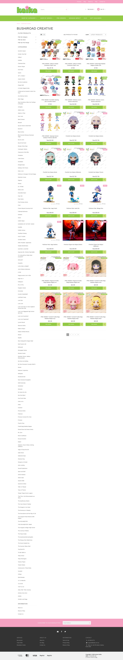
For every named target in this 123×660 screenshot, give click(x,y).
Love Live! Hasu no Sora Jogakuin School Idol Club (26, 307)
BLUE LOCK (21, 139)
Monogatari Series (22, 350)
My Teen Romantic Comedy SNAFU (26, 364)
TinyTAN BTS (21, 549)
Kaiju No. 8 (20, 278)
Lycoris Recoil (21, 322)
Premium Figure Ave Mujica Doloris (73, 244)
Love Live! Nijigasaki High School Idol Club (26, 312)
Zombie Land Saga (22, 599)
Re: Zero (20, 432)
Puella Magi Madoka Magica (25, 426)
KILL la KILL (21, 284)
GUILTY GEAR (21, 236)
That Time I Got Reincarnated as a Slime (26, 497)
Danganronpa (21, 164)
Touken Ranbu (21, 565)
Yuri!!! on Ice (21, 586)
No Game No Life (22, 392)
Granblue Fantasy (22, 233)
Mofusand (20, 347)
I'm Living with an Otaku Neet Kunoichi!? (25, 256)
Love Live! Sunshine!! (23, 316)
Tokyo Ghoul (21, 555)
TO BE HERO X (22, 552)
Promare (20, 420)
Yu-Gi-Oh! (20, 583)
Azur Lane (20, 116)
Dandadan (20, 161)
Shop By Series (46, 18)
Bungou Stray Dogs (22, 146)
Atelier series (21, 110)
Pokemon (20, 414)
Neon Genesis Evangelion (24, 379)
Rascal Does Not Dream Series (25, 429)
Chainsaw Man (21, 63)
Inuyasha (20, 263)
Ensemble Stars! (22, 193)
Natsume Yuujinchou (23, 370)
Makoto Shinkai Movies (23, 331)
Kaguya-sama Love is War (24, 275)
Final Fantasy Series (23, 202)
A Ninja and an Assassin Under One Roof (26, 92)
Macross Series (21, 325)
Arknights (20, 107)
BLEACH (20, 128)
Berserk (20, 122)
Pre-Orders (61, 18)
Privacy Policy (66, 642)
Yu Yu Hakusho (21, 580)
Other (19, 404)
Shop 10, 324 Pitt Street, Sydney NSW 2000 (95, 645)
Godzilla (20, 227)
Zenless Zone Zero (22, 593)
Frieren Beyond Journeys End (25, 208)
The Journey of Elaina (23, 530)
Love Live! (20, 303)
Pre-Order (48, 71)
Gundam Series (22, 239)
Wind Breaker (21, 577)
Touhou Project (21, 562)
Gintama (20, 214)
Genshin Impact (75, 18)
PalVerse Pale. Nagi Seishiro (50, 244)
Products (79, 1)
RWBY (19, 442)
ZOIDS (19, 596)
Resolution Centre (21, 645)
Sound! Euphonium (22, 468)
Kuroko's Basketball (23, 294)
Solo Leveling (21, 465)
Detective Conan (22, 177)
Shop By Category (29, 18)
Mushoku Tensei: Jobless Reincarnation (24, 357)
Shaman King (21, 459)
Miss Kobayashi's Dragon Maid (25, 341)
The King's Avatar (22, 534)
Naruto (19, 367)
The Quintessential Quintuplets (25, 537)
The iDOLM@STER (23, 521)
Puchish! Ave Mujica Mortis (50, 172)
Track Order (20, 642)
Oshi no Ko (20, 401)
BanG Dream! (21, 119)
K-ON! (19, 272)
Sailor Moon (21, 452)
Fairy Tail (20, 196)
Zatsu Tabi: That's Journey (24, 589)
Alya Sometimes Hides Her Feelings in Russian (27, 103)
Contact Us (102, 1)
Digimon (20, 180)
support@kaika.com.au (92, 642)
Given (19, 217)
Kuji (85, 18)
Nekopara (20, 373)
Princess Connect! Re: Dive (24, 417)
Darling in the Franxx (23, 167)
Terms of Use (66, 640)
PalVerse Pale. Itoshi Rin (73, 208)
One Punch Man (22, 398)
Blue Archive (21, 132)
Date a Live (21, 171)
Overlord (20, 407)
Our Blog (42, 642)
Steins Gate (21, 477)
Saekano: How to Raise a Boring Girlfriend (26, 445)
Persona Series (21, 410)
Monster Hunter (21, 353)
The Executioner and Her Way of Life (27, 513)
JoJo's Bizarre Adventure (24, 269)
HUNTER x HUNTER (23, 249)
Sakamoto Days (22, 455)
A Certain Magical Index (24, 88)
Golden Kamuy (21, 230)
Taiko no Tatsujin (22, 486)
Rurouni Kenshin (22, 438)
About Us (90, 1)
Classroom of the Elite (23, 152)
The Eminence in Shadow (24, 510)
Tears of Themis (22, 490)
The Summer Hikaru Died (24, 546)
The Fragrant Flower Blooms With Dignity (26, 517)
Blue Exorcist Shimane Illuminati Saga (26, 135)
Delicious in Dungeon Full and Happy (27, 174)
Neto (96, 657)
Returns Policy (21, 610)
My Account (89, 9)
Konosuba (20, 291)
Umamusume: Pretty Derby (24, 568)
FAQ (96, 1)
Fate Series (21, 199)
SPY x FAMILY (21, 76)
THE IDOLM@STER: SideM (25, 524)
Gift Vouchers (95, 18)
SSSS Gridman (21, 474)
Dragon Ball (21, 85)
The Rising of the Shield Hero (25, 540)
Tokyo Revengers (22, 558)
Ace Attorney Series (23, 96)
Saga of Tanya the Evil (23, 449)
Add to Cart (71, 143)
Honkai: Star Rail (22, 54)
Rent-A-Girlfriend (22, 435)
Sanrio (19, 72)
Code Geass (21, 158)
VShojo (19, 574)
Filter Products (24, 33)
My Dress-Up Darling (23, 361)
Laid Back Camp (22, 297)
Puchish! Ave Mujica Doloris (96, 136)
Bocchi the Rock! (22, 143)
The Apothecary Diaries (23, 501)
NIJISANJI (20, 386)
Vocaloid (20, 571)
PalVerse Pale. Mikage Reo (96, 208)
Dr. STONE (20, 186)
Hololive (20, 60)
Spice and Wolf (21, 471)
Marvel (19, 334)
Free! (19, 205)
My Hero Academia (22, 82)
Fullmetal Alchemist (22, 211)
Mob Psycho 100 (22, 344)
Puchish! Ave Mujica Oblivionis (73, 172)
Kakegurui (20, 281)
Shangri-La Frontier (22, 462)
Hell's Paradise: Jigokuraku (24, 242)
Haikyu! (20, 57)
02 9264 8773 (90, 640)
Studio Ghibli (21, 480)
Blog (85, 1)
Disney (19, 183)
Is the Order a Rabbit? (23, 266)
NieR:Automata (21, 383)
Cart (101, 9)
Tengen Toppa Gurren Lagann (25, 493)
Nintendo (20, 389)
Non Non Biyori (21, 395)
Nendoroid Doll (21, 376)
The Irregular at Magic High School (26, 527)
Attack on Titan (21, 113)
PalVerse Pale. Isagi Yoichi (50, 208)
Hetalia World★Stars (23, 245)
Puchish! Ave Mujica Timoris (96, 172)
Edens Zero (21, 189)
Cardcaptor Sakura (22, 149)
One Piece (20, 69)
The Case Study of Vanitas (24, 504)
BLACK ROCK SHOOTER (24, 125)
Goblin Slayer (21, 220)
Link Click (20, 300)
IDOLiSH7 (20, 260)
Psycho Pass (21, 423)
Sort (87, 34)
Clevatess (20, 155)
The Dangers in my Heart (24, 507)
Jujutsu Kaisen (21, 79)
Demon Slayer (21, 66)
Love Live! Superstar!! (23, 319)
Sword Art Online (22, 483)
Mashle (19, 337)
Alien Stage (21, 99)
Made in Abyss (21, 328)
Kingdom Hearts (22, 288)
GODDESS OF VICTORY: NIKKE (26, 224)
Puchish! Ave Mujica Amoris (73, 136)
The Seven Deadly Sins (23, 543)
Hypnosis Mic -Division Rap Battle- (26, 252)
